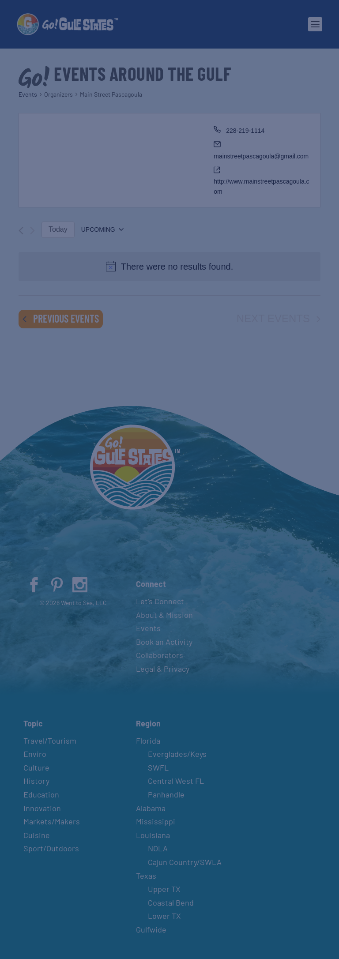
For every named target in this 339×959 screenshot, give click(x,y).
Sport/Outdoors (51, 848)
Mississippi (155, 821)
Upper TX (164, 889)
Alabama (151, 808)
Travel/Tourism (49, 740)
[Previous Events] (21, 230)
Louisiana (153, 835)
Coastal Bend (171, 902)
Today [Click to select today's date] (58, 229)
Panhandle (166, 794)
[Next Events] (32, 230)
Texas (146, 875)
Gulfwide (151, 929)
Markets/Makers (51, 821)
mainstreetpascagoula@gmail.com (261, 156)
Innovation (42, 808)
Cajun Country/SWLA (185, 862)
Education (41, 794)
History (36, 781)
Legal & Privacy (162, 668)
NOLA (158, 848)
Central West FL (176, 781)
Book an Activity (164, 642)
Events (28, 94)
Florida (148, 740)
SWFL (158, 767)
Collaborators (159, 655)
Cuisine (36, 835)
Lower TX (164, 916)
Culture (36, 767)
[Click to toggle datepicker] (102, 230)
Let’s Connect (160, 601)
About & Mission (164, 615)
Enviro (34, 754)
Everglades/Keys (177, 754)
